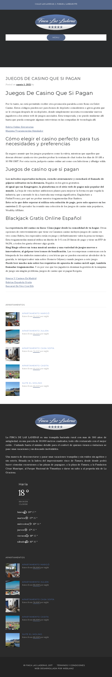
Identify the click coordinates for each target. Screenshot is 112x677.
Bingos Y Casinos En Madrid (21, 278)
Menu (56, 37)
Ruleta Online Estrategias (20, 126)
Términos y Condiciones (71, 665)
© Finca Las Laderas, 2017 (38, 665)
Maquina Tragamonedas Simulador (24, 130)
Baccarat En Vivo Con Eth (20, 286)
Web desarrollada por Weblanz (54, 668)
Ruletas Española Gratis (19, 282)
